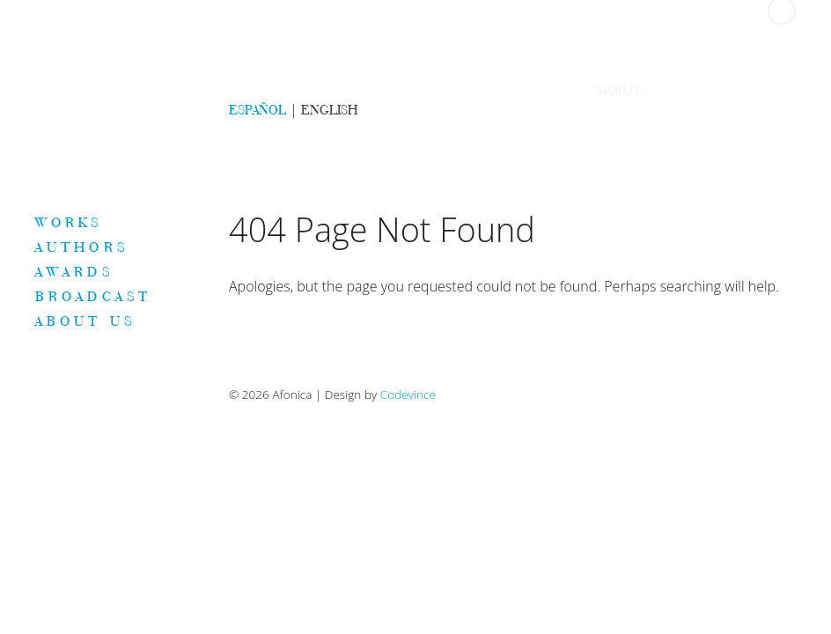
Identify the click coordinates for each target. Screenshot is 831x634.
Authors (82, 246)
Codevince (408, 394)
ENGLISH (329, 109)
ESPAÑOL (257, 109)
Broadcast (93, 296)
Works (69, 222)
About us (85, 320)
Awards (74, 271)
